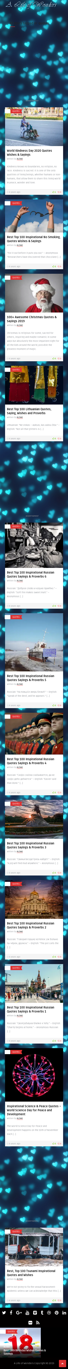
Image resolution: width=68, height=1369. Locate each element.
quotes (16, 111)
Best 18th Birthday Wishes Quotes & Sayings (25, 1352)
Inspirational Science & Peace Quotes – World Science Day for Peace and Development (34, 1110)
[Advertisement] (34, 65)
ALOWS (20, 159)
